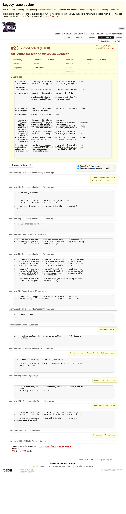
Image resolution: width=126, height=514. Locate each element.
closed (25, 48)
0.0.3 (88, 64)
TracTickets (91, 500)
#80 (24, 491)
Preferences (67, 33)
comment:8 (14, 381)
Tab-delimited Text (84, 507)
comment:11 (15, 471)
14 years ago (44, 481)
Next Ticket (117, 41)
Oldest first (84, 181)
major (36, 64)
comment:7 (14, 356)
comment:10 (14, 439)
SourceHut (54, 16)
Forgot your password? (115, 33)
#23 (15, 48)
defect (35, 48)
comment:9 (14, 411)
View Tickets (105, 37)
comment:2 (14, 237)
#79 (13, 491)
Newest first (95, 181)
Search (119, 37)
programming (39, 68)
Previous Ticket (104, 41)
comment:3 (14, 254)
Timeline (79, 37)
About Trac (90, 33)
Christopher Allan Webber (44, 60)
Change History (21, 179)
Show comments (86, 183)
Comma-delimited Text (60, 507)
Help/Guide (78, 33)
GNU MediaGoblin (108, 510)
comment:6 (14, 338)
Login (57, 33)
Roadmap (91, 37)
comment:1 (14, 187)
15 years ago (105, 46)
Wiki (68, 37)
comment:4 (14, 276)
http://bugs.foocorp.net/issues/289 (55, 487)
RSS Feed (39, 507)
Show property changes (105, 183)
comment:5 (14, 319)
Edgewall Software (27, 512)
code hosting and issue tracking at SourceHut (100, 10)
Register (100, 33)
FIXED (45, 48)
